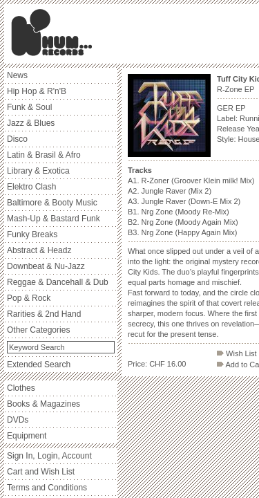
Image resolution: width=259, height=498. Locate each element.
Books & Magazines (43, 404)
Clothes (21, 388)
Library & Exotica (38, 171)
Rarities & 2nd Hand (44, 314)
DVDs (17, 420)
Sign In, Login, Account (49, 456)
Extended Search (38, 364)
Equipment (26, 436)
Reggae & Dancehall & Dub (57, 282)
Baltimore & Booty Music (52, 203)
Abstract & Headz (39, 250)
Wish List (237, 353)
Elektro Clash (31, 187)
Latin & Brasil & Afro (44, 155)
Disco (17, 139)
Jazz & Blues (31, 123)
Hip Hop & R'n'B (36, 91)
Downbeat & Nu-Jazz (46, 266)
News (17, 75)
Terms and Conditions (47, 487)
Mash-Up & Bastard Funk (53, 218)
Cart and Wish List (41, 472)
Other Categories (38, 330)
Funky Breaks (32, 234)
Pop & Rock (28, 298)
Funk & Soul (29, 107)
